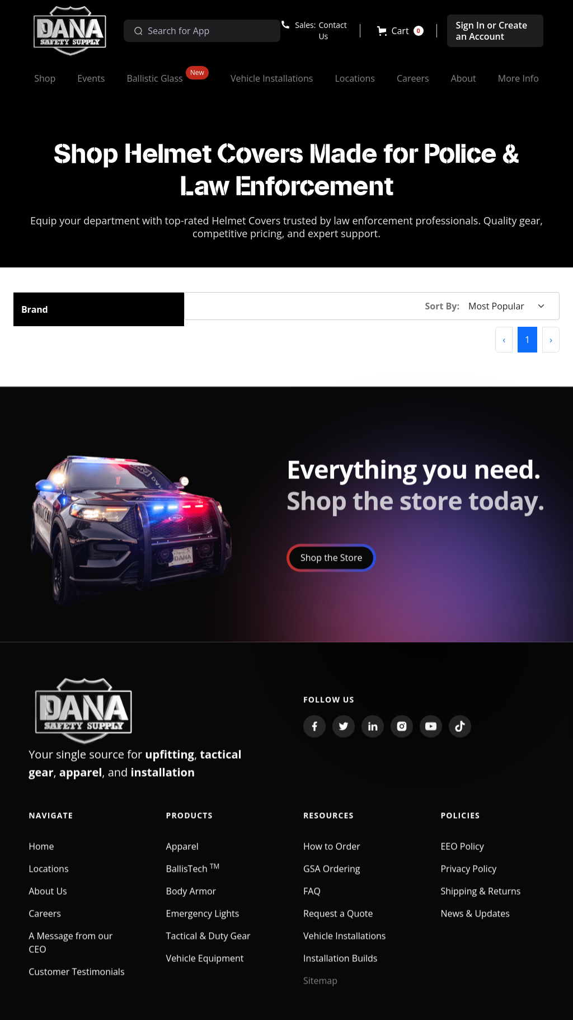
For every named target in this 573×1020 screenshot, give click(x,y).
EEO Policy (461, 854)
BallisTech (193, 876)
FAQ (312, 898)
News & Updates (474, 921)
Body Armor (191, 898)
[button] (400, 30)
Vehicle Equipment (205, 966)
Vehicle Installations (344, 943)
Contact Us (332, 30)
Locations (48, 876)
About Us (48, 898)
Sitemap (320, 988)
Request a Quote (338, 921)
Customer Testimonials (76, 979)
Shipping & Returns (480, 898)
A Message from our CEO (70, 950)
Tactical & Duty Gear (208, 943)
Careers (45, 921)
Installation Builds (340, 966)
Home (41, 854)
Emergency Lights (202, 921)
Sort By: (442, 306)
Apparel (182, 854)
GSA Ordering (331, 876)
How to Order (331, 854)
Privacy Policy (468, 876)
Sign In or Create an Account (492, 31)
